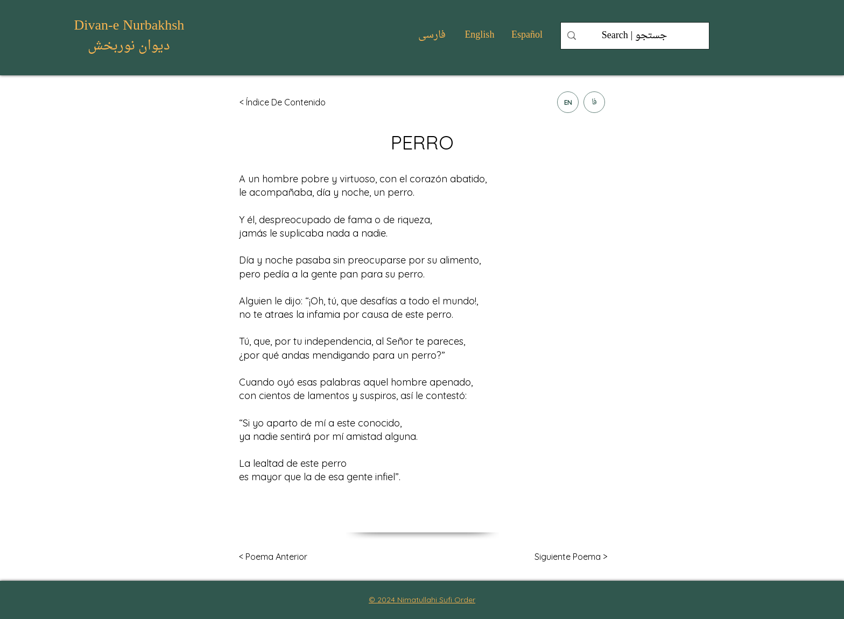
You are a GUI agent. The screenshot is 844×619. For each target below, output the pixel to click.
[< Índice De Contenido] (285, 102)
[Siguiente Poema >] (570, 557)
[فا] (594, 102)
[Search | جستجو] (634, 36)
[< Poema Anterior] (273, 557)
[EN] (568, 102)
